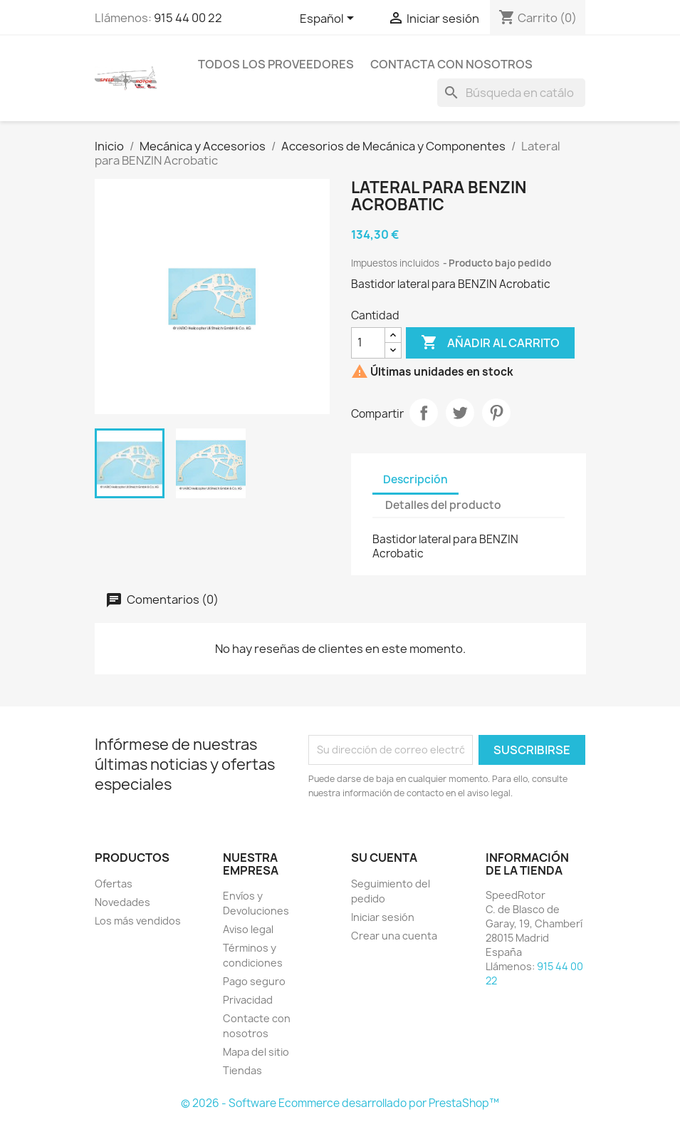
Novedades (122, 902)
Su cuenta (384, 857)
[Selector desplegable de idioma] (329, 19)
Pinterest (496, 412)
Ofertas (113, 883)
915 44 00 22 (188, 18)
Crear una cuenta (394, 935)
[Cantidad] (368, 343)
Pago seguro (254, 981)
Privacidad (248, 1000)
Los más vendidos (138, 920)
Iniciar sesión (382, 917)
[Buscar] (511, 92)
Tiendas (242, 1070)
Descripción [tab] (415, 479)
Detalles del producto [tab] (443, 505)
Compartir (423, 412)
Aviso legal (248, 929)
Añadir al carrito (490, 343)
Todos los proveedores (276, 64)
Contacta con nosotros (451, 64)
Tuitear (460, 412)
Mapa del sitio (256, 1052)
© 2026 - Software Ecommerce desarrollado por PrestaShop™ (340, 1103)
